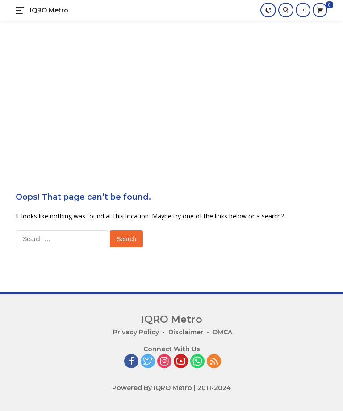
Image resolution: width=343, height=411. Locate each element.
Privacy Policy (136, 332)
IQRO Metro (49, 10)
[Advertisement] (171, 87)
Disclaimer (185, 332)
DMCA (222, 332)
